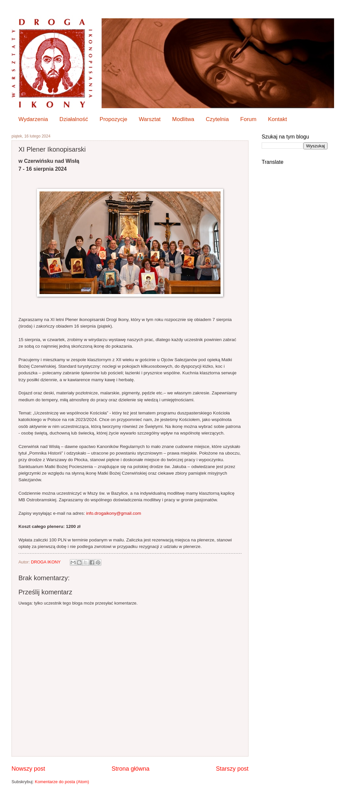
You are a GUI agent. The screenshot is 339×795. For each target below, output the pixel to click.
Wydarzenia (33, 119)
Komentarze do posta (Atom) (62, 781)
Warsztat (150, 119)
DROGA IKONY (46, 561)
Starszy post (232, 768)
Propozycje (113, 119)
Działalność (74, 119)
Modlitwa (183, 119)
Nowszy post (28, 768)
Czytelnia (217, 119)
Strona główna (130, 768)
